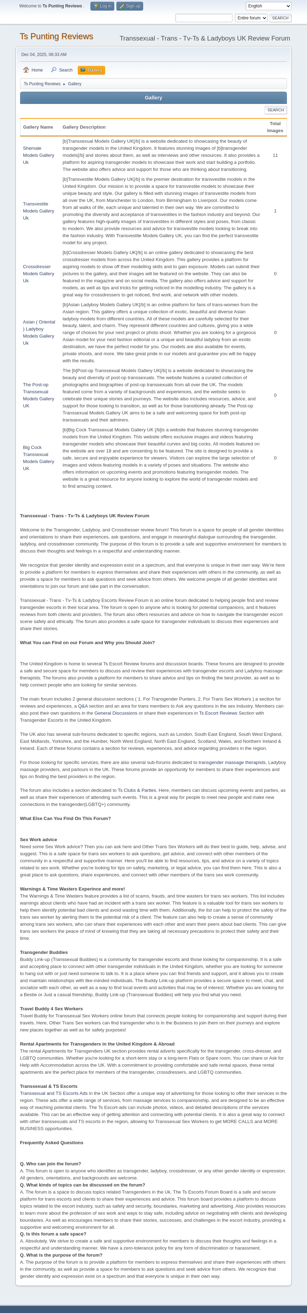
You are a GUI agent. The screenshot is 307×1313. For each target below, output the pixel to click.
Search (276, 110)
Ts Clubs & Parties (137, 790)
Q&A (83, 706)
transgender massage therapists (232, 762)
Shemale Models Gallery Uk (38, 155)
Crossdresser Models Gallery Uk (38, 273)
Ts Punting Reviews (56, 36)
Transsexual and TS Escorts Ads (54, 1093)
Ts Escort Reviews (218, 713)
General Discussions (116, 713)
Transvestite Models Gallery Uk (38, 211)
